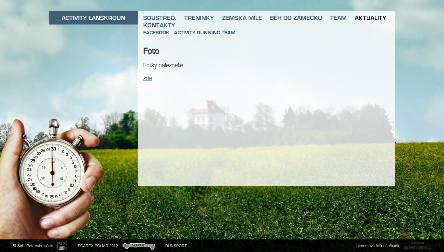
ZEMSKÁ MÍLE (242, 17)
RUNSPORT (176, 246)
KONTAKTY (159, 25)
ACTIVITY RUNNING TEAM (204, 32)
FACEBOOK (156, 32)
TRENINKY (199, 17)
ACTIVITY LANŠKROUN (93, 17)
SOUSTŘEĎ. (159, 17)
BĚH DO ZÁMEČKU (296, 17)
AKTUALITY (370, 17)
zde (147, 78)
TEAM (338, 17)
